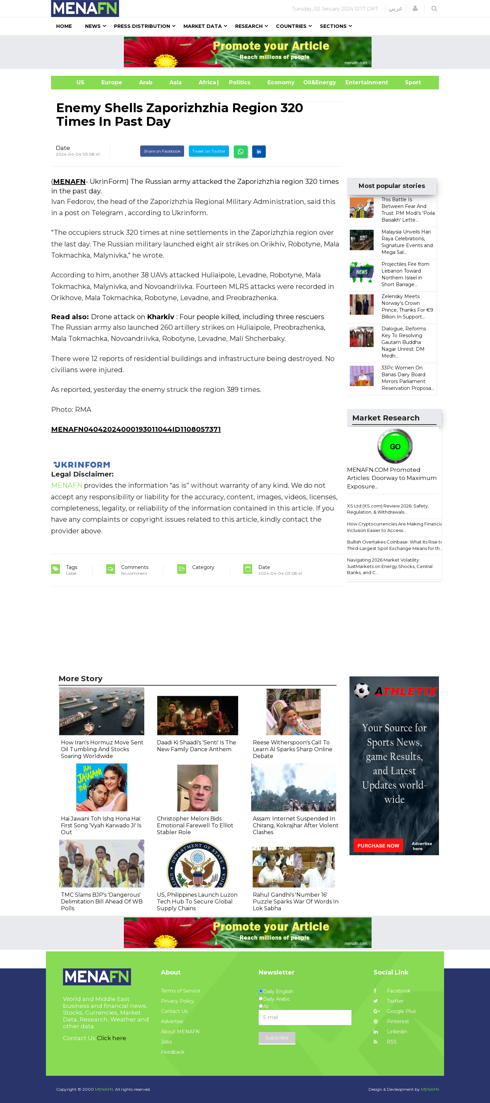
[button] (415, 8)
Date (63, 147)
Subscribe (277, 1038)
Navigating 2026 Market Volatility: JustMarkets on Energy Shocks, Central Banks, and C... (389, 566)
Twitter (389, 1001)
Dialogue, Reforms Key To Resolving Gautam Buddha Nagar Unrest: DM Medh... (403, 342)
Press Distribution (142, 26)
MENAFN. (104, 1089)
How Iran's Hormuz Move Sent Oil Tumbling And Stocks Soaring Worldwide (102, 749)
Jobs (166, 1042)
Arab (146, 82)
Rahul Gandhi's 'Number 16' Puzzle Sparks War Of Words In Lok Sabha (296, 902)
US (72, 82)
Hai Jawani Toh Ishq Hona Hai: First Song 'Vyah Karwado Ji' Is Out (101, 825)
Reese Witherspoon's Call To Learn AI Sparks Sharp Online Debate (292, 749)
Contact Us (174, 1011)
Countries (291, 26)
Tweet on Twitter (209, 151)
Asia (175, 82)
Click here (111, 1038)
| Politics (238, 82)
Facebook (392, 991)
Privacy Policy (177, 1001)
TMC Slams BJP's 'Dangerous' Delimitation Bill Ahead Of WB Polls (102, 902)
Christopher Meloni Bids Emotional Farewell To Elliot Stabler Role (195, 825)
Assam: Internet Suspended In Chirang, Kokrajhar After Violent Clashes (296, 825)
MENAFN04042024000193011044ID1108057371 (136, 429)
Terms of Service (180, 991)
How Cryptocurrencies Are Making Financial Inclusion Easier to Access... (395, 527)
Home (64, 26)
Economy (281, 82)
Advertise (172, 1021)
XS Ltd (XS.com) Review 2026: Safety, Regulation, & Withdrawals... (388, 509)
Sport (408, 82)
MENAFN (69, 181)
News (93, 26)
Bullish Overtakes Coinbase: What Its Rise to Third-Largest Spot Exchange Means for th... (395, 545)
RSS (385, 1042)
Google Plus (395, 1011)
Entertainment (356, 82)
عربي (396, 8)
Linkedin (390, 1032)
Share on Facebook (162, 151)
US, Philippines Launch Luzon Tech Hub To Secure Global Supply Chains (197, 902)
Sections (333, 26)
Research (249, 26)
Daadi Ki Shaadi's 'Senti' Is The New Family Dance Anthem (196, 746)
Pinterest (391, 1021)
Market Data (202, 26)
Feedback (172, 1052)
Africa (206, 82)
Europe (112, 82)
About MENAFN (180, 1032)
